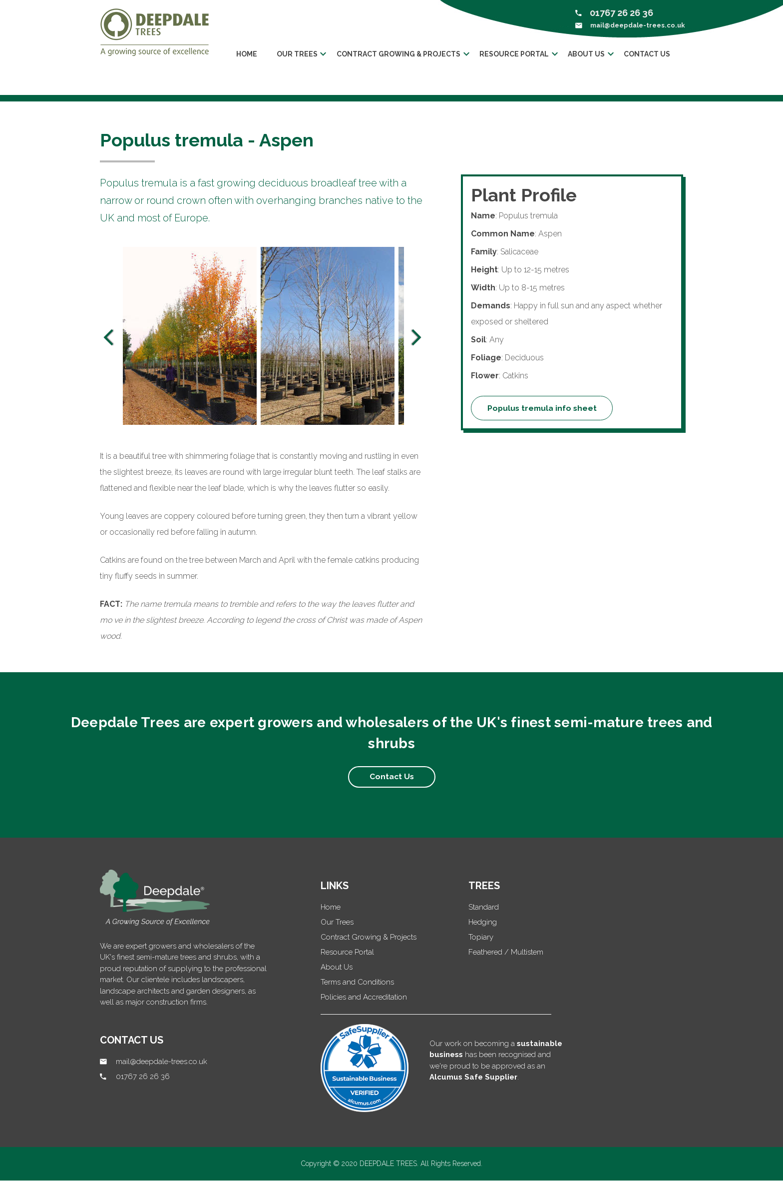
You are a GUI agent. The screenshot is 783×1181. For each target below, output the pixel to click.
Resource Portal (515, 54)
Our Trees (337, 922)
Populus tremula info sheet (543, 408)
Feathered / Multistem (505, 952)
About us (588, 54)
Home (245, 54)
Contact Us (650, 54)
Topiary (480, 937)
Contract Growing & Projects (398, 54)
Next (416, 337)
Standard (483, 907)
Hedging (482, 922)
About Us (337, 967)
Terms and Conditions (357, 982)
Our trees (296, 54)
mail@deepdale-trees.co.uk (637, 25)
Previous (108, 337)
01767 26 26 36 (621, 12)
